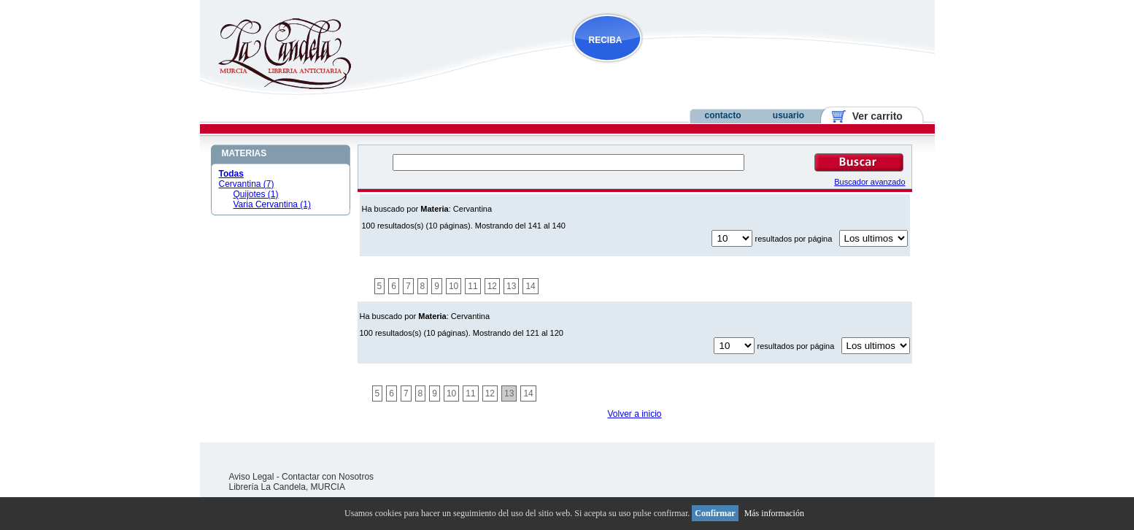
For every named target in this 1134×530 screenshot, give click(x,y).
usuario (788, 115)
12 (492, 286)
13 (511, 286)
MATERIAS (244, 153)
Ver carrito (872, 116)
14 (530, 286)
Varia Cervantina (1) (273, 204)
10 (453, 286)
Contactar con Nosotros (328, 477)
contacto (722, 115)
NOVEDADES (681, 68)
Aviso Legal (251, 477)
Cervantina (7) (246, 184)
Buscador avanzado (869, 181)
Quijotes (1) (256, 194)
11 (472, 286)
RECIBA (605, 40)
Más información (774, 513)
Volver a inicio (634, 414)
